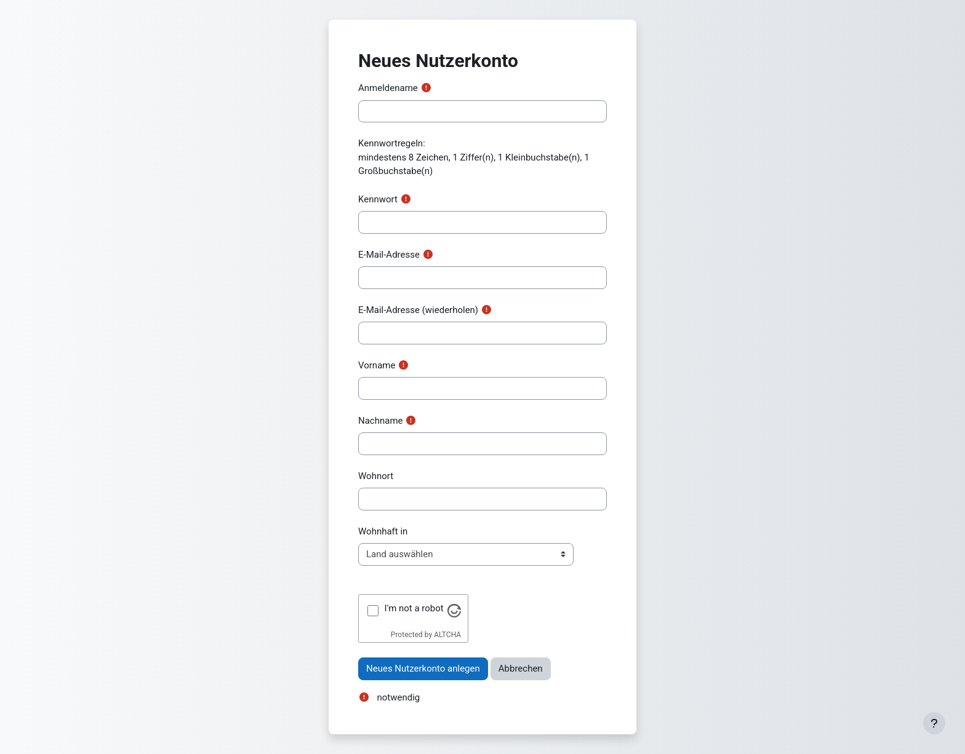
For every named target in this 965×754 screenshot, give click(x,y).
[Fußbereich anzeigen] (934, 723)
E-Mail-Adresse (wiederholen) (418, 309)
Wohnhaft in (382, 531)
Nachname (380, 420)
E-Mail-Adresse (389, 254)
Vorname (376, 365)
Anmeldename (388, 87)
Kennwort (378, 199)
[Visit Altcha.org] (454, 610)
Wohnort (375, 476)
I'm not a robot (414, 608)
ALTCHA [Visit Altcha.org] (447, 634)
